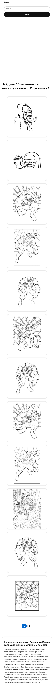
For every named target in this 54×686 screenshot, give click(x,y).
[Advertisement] (27, 51)
